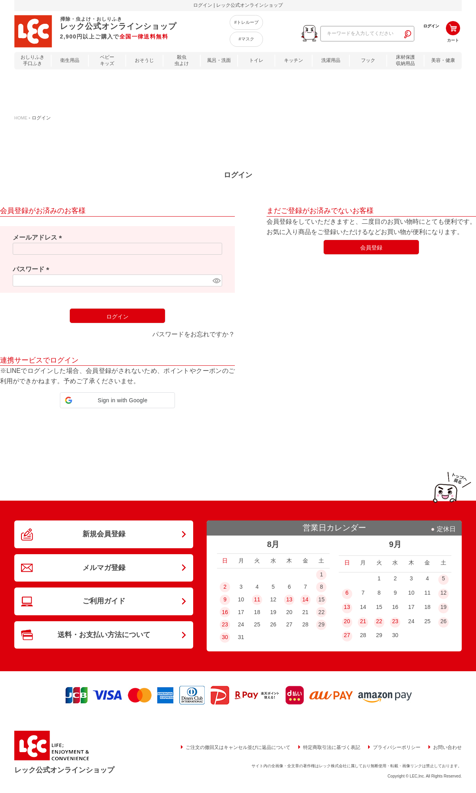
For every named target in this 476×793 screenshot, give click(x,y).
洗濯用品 (330, 60)
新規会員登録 (104, 534)
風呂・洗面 (219, 60)
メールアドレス (39, 237)
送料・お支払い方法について (104, 635)
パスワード (32, 269)
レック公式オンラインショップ (64, 770)
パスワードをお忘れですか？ (193, 334)
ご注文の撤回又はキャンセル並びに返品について (238, 747)
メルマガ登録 (104, 568)
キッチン (293, 60)
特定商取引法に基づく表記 (331, 747)
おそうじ (144, 60)
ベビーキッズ (107, 60)
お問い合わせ (447, 747)
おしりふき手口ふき (32, 60)
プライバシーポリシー (396, 747)
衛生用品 (69, 60)
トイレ (256, 60)
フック (368, 60)
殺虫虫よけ (182, 60)
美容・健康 (443, 60)
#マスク (246, 38)
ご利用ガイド (104, 601)
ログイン (431, 26)
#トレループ (246, 22)
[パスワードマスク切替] (216, 280)
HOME (20, 117)
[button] (117, 400)
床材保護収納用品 (405, 60)
